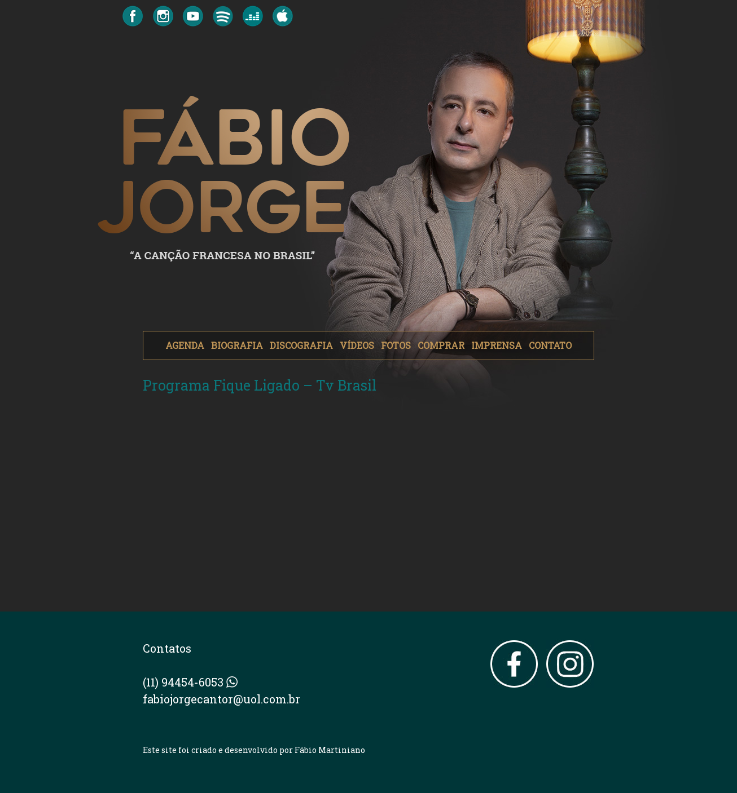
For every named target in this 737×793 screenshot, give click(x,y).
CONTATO (550, 345)
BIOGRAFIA (237, 345)
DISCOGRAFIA (301, 345)
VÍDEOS (357, 345)
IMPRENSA (496, 345)
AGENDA (184, 345)
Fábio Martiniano (330, 750)
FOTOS (396, 345)
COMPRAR (441, 345)
